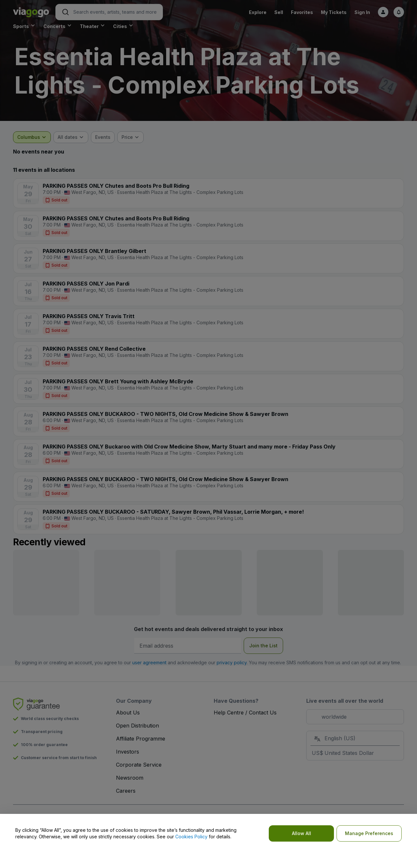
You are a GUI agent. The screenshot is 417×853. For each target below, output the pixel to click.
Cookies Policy (191, 836)
